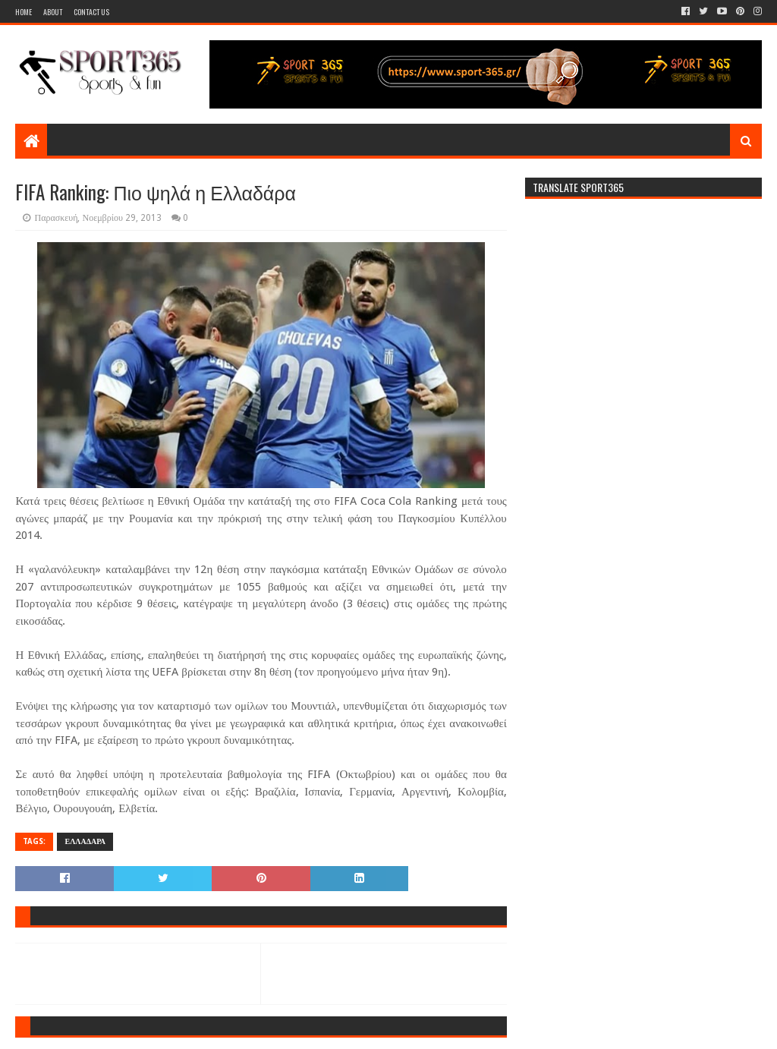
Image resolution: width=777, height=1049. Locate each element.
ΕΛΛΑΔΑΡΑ (84, 841)
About (52, 11)
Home (23, 11)
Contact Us (91, 11)
